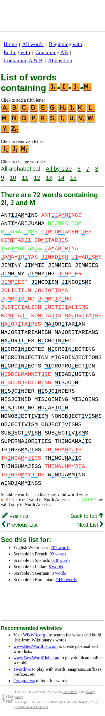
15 (73, 177)
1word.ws (22, 669)
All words (32, 44)
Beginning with (65, 44)
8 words (56, 566)
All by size (59, 168)
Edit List (15, 516)
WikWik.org (34, 635)
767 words (60, 547)
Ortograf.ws (24, 680)
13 (49, 177)
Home (10, 44)
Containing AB (52, 52)
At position (60, 60)
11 (25, 177)
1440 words (66, 579)
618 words (61, 560)
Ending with (17, 52)
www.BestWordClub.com (36, 657)
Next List (90, 525)
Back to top (87, 516)
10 (13, 177)
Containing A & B (23, 60)
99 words (58, 554)
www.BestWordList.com (35, 646)
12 (37, 177)
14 (61, 177)
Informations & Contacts (31, 707)
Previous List (20, 525)
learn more (70, 692)
